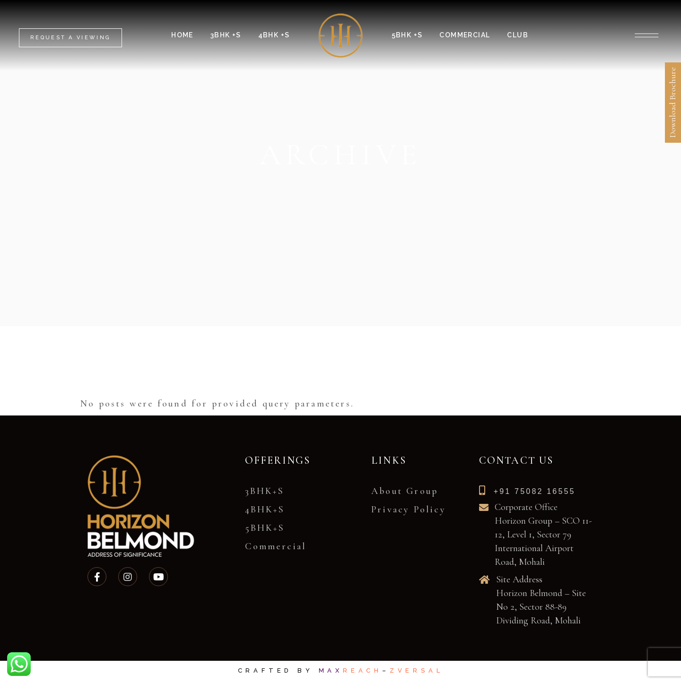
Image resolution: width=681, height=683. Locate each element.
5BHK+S (265, 528)
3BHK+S (264, 491)
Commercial (275, 546)
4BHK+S (265, 509)
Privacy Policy (408, 509)
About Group (404, 491)
